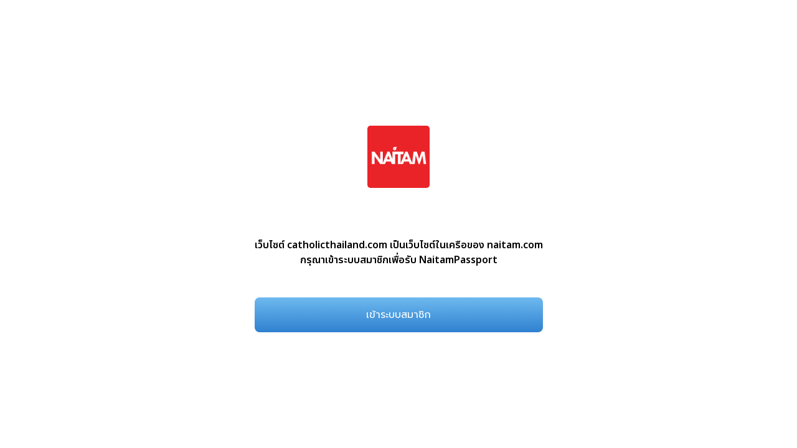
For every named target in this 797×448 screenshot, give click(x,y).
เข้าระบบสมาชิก (398, 314)
